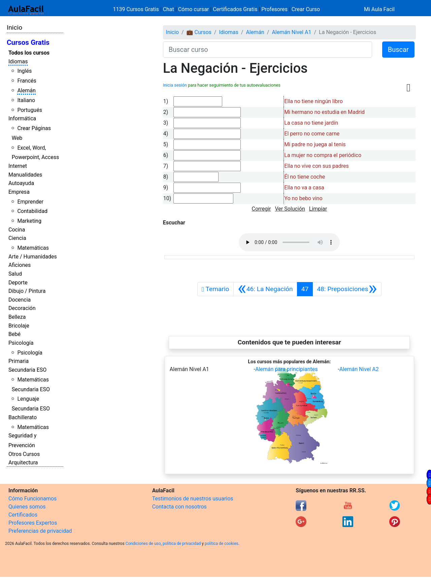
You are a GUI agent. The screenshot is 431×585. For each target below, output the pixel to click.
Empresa (19, 192)
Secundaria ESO (27, 370)
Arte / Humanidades (32, 256)
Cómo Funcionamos (32, 498)
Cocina (16, 229)
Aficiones (19, 265)
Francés (26, 81)
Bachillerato (22, 417)
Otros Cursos (24, 454)
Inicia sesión (175, 85)
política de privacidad (182, 543)
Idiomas (18, 61)
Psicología (20, 343)
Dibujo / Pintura (26, 291)
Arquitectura (23, 462)
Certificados (22, 515)
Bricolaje (18, 325)
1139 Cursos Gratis (136, 9)
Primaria (18, 361)
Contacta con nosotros (179, 506)
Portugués (29, 110)
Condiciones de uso (143, 543)
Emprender (30, 201)
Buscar (398, 49)
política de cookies (221, 543)
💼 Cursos (199, 32)
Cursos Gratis (28, 42)
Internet (17, 166)
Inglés (24, 71)
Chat (168, 9)
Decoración (22, 308)
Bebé (14, 334)
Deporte (18, 282)
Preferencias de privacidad (40, 531)
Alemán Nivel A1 (291, 32)
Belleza (17, 317)
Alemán (26, 90)
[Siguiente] (346, 289)
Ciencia (17, 238)
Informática (22, 118)
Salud (15, 274)
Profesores (274, 9)
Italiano (26, 100)
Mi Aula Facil (379, 9)
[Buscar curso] (267, 49)
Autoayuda (21, 183)
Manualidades (25, 175)
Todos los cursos (28, 53)
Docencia (19, 300)
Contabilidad (32, 211)
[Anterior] (265, 289)
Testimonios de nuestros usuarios (192, 498)
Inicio (14, 27)
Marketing (29, 221)
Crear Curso (306, 9)
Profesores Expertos (32, 523)
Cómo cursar (193, 9)
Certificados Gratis (235, 9)
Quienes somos (27, 506)
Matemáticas (33, 248)
